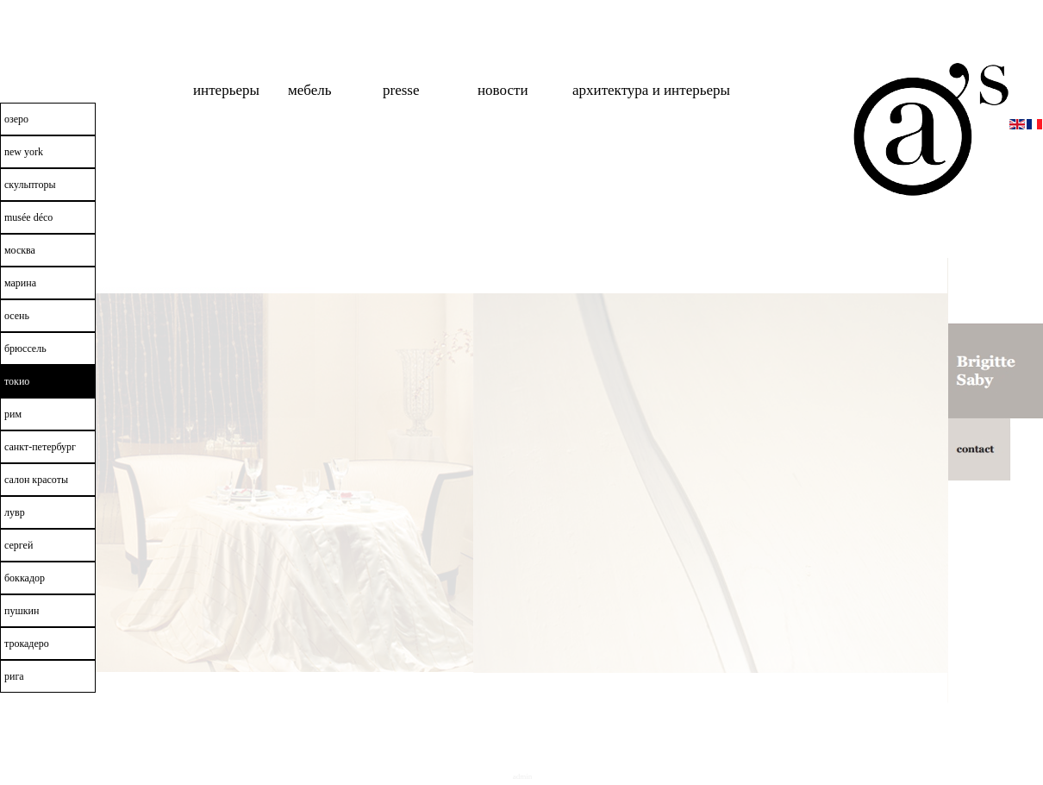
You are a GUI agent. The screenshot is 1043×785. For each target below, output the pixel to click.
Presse (401, 90)
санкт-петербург (40, 447)
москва (19, 250)
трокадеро (26, 643)
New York (23, 152)
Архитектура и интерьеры (651, 90)
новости (503, 90)
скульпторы (30, 185)
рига (14, 676)
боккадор (24, 578)
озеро (16, 119)
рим (13, 414)
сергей (18, 545)
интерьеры (226, 90)
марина (20, 283)
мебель (310, 90)
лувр (14, 512)
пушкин (21, 611)
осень (16, 316)
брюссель (25, 348)
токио (16, 381)
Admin (523, 776)
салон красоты (36, 480)
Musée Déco (28, 217)
